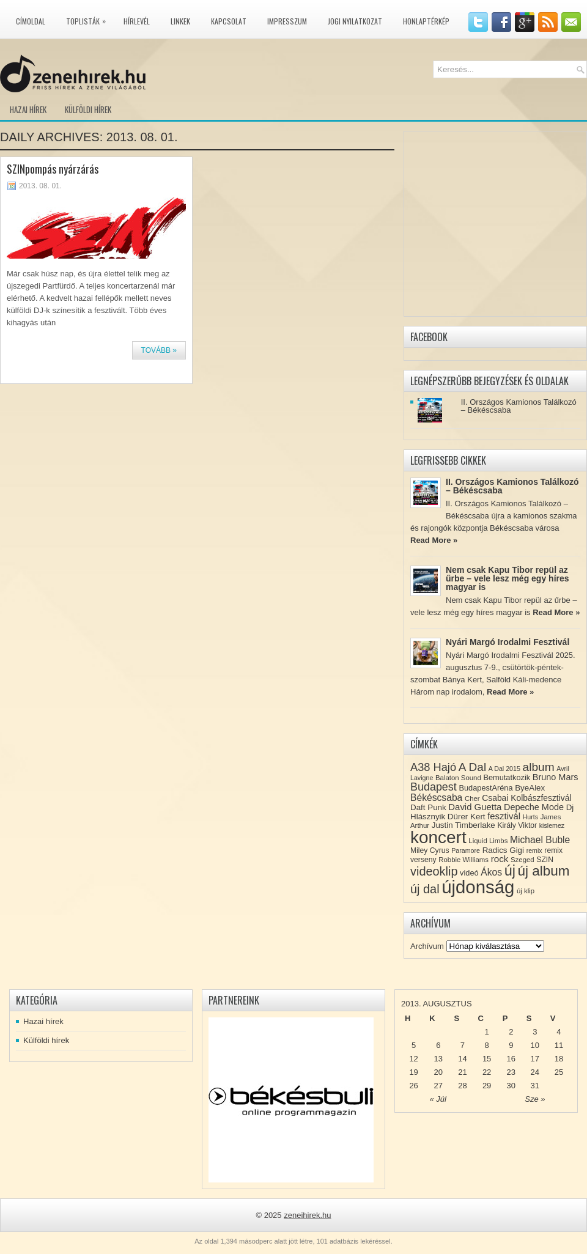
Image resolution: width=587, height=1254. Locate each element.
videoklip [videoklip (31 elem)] (433, 871)
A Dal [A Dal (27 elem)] (472, 767)
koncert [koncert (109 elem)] (438, 837)
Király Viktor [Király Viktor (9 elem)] (517, 825)
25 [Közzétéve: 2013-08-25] (559, 1072)
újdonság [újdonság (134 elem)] (477, 887)
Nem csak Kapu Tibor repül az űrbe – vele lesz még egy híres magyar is (507, 578)
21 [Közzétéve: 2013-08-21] (462, 1072)
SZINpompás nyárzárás (52, 169)
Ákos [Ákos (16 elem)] (491, 872)
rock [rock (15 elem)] (500, 859)
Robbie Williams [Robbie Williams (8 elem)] (463, 859)
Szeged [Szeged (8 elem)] (522, 859)
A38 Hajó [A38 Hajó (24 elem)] (433, 767)
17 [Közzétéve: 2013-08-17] (535, 1058)
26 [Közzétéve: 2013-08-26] (413, 1085)
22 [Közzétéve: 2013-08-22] (486, 1072)
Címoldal (30, 21)
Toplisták (89, 19)
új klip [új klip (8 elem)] (525, 890)
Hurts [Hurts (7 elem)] (530, 817)
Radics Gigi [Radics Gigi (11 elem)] (503, 850)
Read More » (433, 540)
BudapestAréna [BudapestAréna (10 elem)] (485, 787)
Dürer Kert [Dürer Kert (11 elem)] (466, 816)
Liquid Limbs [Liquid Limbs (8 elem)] (488, 840)
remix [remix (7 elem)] (534, 850)
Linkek (180, 21)
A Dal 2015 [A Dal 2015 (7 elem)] (504, 768)
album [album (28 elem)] (539, 767)
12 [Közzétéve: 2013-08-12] (413, 1058)
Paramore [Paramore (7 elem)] (465, 850)
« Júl (438, 1099)
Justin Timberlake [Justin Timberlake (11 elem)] (463, 825)
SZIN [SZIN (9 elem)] (544, 859)
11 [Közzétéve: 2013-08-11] (559, 1045)
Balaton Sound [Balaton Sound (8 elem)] (458, 777)
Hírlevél (137, 21)
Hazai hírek (28, 109)
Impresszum (287, 21)
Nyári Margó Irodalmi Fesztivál (507, 642)
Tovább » (159, 350)
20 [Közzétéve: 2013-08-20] (438, 1072)
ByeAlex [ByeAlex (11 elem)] (530, 787)
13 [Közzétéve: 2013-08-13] (438, 1058)
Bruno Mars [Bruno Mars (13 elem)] (555, 777)
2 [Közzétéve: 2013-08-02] (511, 1031)
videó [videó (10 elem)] (469, 872)
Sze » (535, 1099)
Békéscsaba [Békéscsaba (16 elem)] (436, 797)
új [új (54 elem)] (509, 871)
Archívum (427, 946)
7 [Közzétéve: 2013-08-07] (462, 1045)
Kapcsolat (228, 21)
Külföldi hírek (88, 109)
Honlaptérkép (426, 21)
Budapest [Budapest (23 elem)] (433, 787)
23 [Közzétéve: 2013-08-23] (511, 1072)
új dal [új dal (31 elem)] (425, 889)
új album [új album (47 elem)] (544, 871)
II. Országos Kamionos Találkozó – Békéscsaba (519, 406)
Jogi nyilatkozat (355, 21)
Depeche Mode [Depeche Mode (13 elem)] (534, 807)
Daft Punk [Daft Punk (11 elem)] (428, 807)
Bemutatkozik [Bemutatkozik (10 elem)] (506, 777)
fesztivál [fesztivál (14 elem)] (503, 816)
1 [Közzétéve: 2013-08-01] (486, 1031)
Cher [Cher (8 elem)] (472, 798)
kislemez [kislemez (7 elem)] (551, 825)
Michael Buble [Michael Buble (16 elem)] (540, 840)
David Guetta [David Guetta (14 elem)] (474, 807)
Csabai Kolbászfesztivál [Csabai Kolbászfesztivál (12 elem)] (526, 798)
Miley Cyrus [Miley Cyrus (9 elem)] (429, 850)
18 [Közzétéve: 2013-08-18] (559, 1058)
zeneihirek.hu (307, 1215)
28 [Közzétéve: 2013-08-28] (462, 1085)
